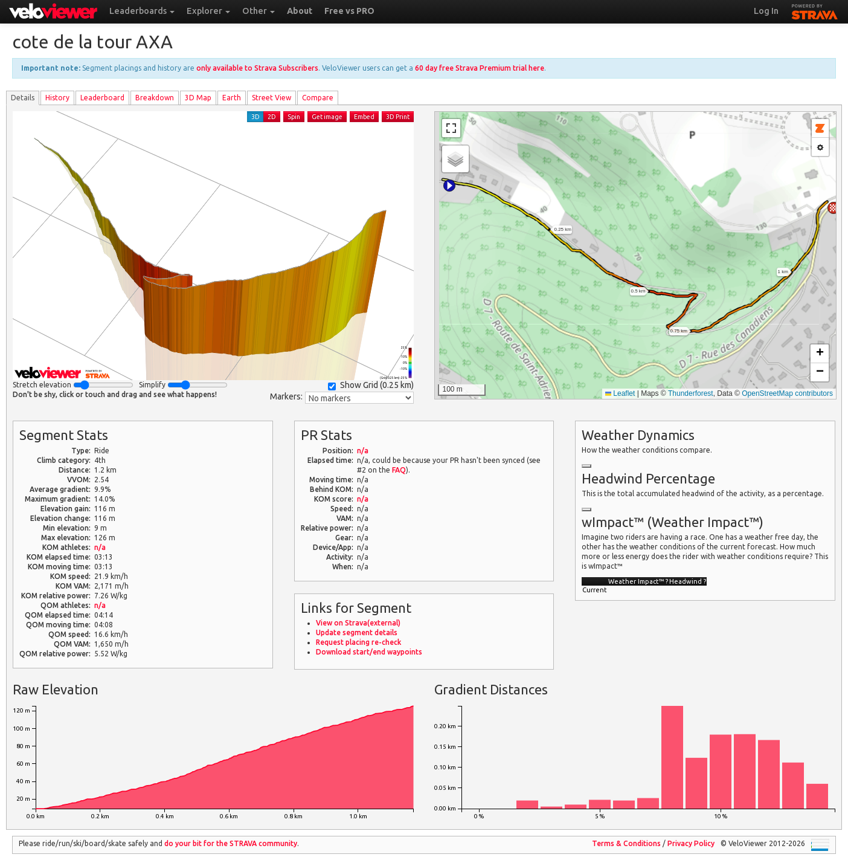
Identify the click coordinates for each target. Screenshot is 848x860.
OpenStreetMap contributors (787, 393)
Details (22, 98)
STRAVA (815, 10)
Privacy (691, 843)
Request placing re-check (358, 642)
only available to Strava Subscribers (257, 68)
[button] (449, 185)
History (57, 98)
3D (255, 116)
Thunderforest (690, 393)
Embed (364, 116)
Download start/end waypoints (369, 652)
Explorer (208, 11)
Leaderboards (142, 11)
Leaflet (620, 393)
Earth (231, 98)
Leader (102, 98)
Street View (271, 98)
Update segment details (356, 632)
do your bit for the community (230, 843)
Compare (317, 98)
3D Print (398, 116)
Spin (293, 116)
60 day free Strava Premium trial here (479, 68)
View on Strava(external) (358, 623)
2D (272, 116)
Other (258, 11)
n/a (100, 547)
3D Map (198, 98)
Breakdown (154, 98)
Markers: (286, 396)
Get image (327, 116)
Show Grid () (371, 385)
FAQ (399, 470)
